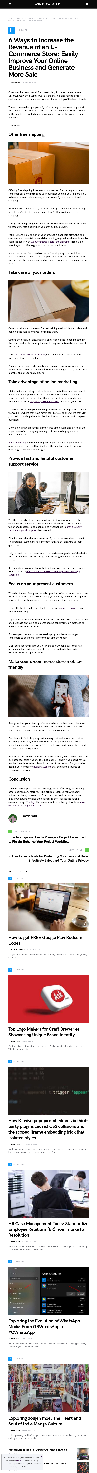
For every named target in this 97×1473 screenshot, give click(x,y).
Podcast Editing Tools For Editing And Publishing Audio (37, 1449)
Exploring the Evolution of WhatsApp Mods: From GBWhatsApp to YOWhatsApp (44, 1326)
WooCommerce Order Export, (30, 354)
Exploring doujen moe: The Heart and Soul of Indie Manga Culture (44, 1421)
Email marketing (17, 442)
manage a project (68, 608)
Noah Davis (15, 1041)
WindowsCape (48, 4)
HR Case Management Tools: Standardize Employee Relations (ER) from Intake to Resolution (48, 1229)
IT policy (30, 802)
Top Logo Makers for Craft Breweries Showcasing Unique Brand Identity (44, 1032)
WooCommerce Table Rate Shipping (50, 241)
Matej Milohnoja (18, 949)
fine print (20, 1460)
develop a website (41, 766)
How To (20, 19)
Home (10, 19)
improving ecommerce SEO (44, 401)
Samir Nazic (15, 82)
